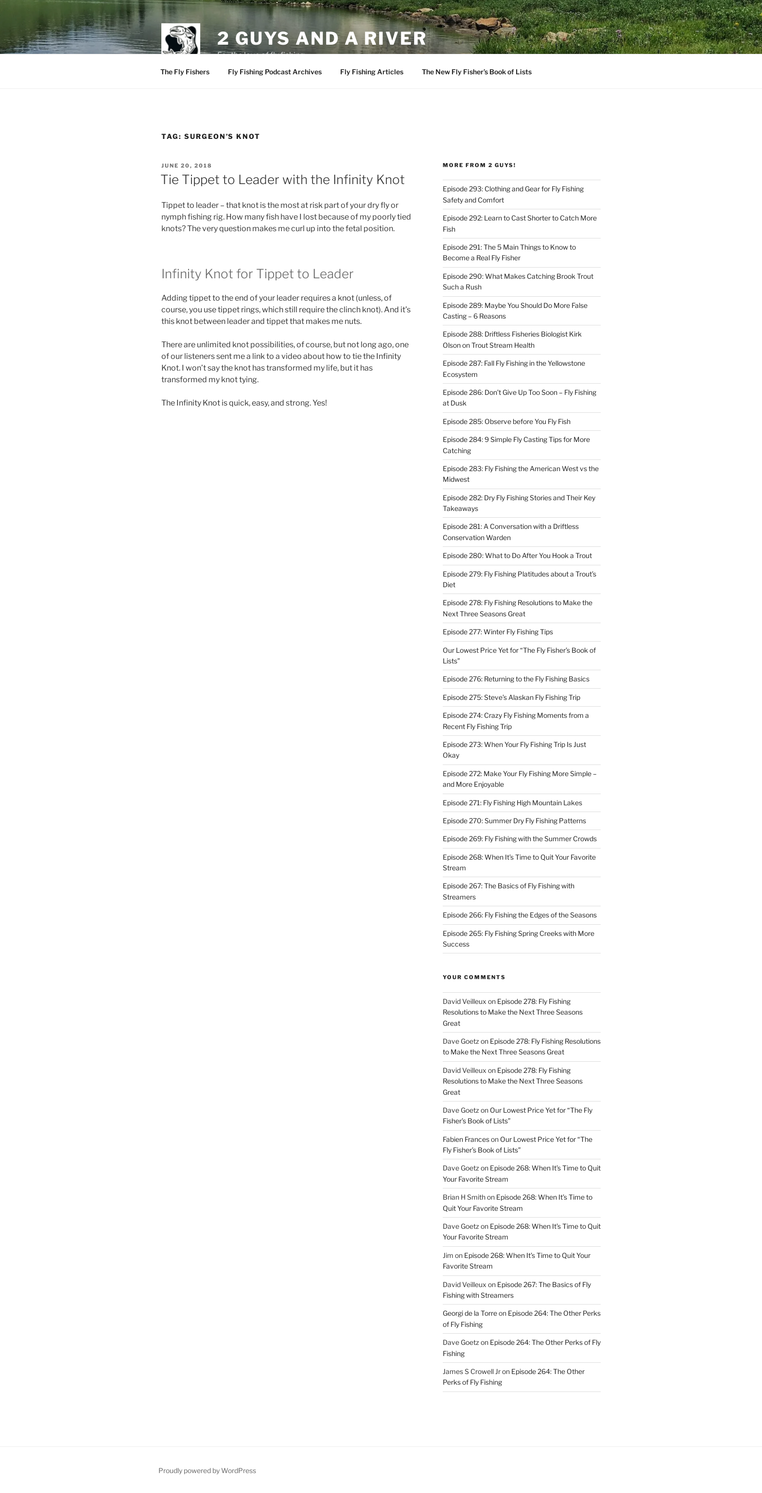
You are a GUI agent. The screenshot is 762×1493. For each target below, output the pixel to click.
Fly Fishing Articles (371, 72)
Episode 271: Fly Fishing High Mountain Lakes (512, 802)
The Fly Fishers (184, 72)
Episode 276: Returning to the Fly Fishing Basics (516, 679)
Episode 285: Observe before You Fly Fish (507, 421)
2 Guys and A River (322, 38)
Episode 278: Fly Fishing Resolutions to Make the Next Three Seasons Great (513, 1012)
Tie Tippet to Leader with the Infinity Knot (282, 179)
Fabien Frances (466, 1139)
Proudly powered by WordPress (207, 1470)
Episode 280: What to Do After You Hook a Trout (517, 555)
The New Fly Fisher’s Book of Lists (477, 72)
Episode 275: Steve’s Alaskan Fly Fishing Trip (511, 697)
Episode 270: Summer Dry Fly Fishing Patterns (514, 820)
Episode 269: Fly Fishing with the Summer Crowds (520, 838)
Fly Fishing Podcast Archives (275, 72)
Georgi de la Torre (470, 1313)
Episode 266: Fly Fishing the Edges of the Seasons (520, 915)
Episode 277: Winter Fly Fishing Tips (498, 632)
